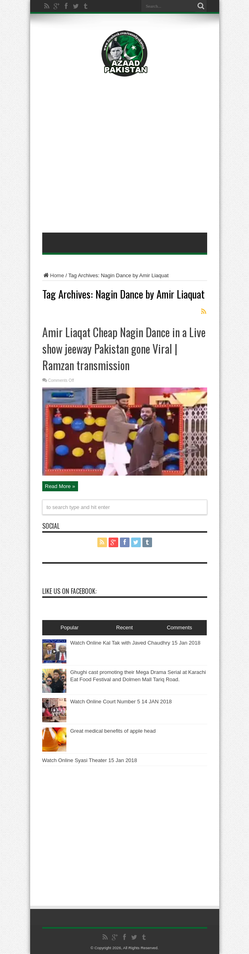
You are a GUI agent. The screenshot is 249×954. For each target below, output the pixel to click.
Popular (69, 627)
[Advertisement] (125, 96)
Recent (124, 627)
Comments (179, 627)
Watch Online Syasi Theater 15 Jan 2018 (89, 760)
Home (53, 275)
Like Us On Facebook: (69, 591)
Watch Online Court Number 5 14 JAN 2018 (121, 702)
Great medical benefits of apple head (113, 731)
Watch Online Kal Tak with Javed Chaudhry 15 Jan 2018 (135, 643)
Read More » (60, 486)
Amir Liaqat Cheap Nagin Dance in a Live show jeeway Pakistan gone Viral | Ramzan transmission (124, 348)
